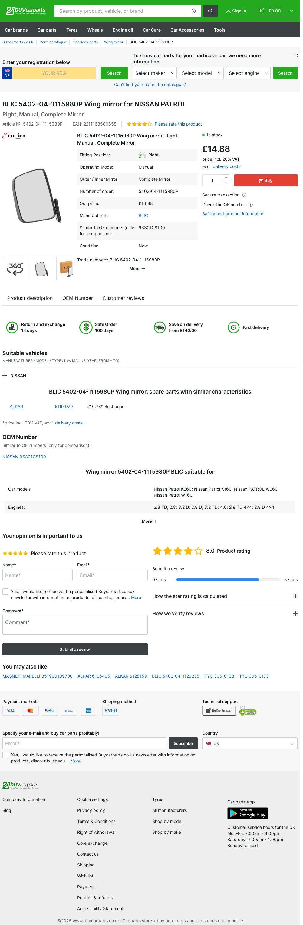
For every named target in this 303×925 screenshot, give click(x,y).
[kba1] (54, 73)
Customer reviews (123, 298)
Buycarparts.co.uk (17, 42)
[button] (193, 11)
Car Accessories (187, 29)
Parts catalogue (53, 42)
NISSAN (18, 375)
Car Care (152, 29)
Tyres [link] (157, 799)
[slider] (15, 553)
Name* (9, 564)
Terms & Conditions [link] (96, 821)
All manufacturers (169, 810)
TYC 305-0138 (219, 676)
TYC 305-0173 (254, 676)
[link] (276, 11)
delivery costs (226, 166)
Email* (83, 564)
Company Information (23, 799)
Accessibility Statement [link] (100, 908)
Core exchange (92, 843)
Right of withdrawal (96, 832)
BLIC (143, 215)
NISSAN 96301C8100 (24, 456)
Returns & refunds (95, 897)
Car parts (47, 29)
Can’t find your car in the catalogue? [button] (150, 84)
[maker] (155, 73)
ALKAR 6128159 (131, 676)
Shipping (86, 864)
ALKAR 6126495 (93, 676)
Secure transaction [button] (224, 194)
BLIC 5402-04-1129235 (175, 676)
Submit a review (75, 649)
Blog (6, 810)
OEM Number (77, 298)
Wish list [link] (85, 875)
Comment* (13, 610)
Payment (86, 886)
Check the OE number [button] (227, 204)
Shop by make (166, 832)
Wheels (95, 29)
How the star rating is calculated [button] (189, 596)
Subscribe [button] (183, 743)
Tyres (72, 29)
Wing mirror (113, 42)
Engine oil (123, 29)
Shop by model (167, 821)
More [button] (136, 597)
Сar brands (16, 29)
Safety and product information (233, 213)
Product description (30, 298)
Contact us (88, 853)
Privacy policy (91, 810)
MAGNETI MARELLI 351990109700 (37, 676)
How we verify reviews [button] (178, 613)
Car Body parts (85, 42)
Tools (220, 29)
